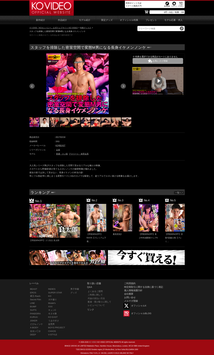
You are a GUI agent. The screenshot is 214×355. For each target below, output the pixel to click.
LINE (32, 303)
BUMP (33, 306)
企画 (58, 150)
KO (57, 145)
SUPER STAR (55, 292)
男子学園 (74, 289)
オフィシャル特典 (129, 20)
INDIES (52, 289)
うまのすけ (53, 320)
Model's (52, 303)
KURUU (34, 317)
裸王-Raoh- (35, 296)
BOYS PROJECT (56, 327)
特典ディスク (85, 28)
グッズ (73, 292)
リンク (90, 309)
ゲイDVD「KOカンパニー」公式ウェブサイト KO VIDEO (53, 28)
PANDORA (35, 313)
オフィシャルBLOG (141, 313)
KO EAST (53, 317)
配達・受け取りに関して (99, 302)
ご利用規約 (130, 283)
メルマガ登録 (131, 301)
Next (123, 86)
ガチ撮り (52, 299)
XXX (50, 306)
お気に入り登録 (160, 61)
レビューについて (96, 305)
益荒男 (51, 324)
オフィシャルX (138, 305)
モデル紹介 (84, 20)
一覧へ (179, 192)
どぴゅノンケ (36, 324)
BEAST (62, 145)
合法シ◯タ (35, 331)
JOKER (33, 320)
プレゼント (151, 20)
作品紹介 (62, 20)
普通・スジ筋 (62, 154)
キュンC (52, 310)
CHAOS (52, 331)
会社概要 (128, 294)
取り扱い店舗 (94, 283)
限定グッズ (107, 20)
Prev (32, 86)
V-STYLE (52, 334)
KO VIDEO (93, 342)
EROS (33, 292)
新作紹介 (40, 20)
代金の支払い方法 (96, 298)
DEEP (33, 334)
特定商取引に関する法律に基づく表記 (143, 287)
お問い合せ (130, 297)
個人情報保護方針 (133, 290)
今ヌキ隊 (52, 313)
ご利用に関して (95, 295)
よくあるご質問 (95, 291)
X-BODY (34, 327)
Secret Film (35, 299)
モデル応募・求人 (173, 20)
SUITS (33, 310)
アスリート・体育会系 (79, 154)
